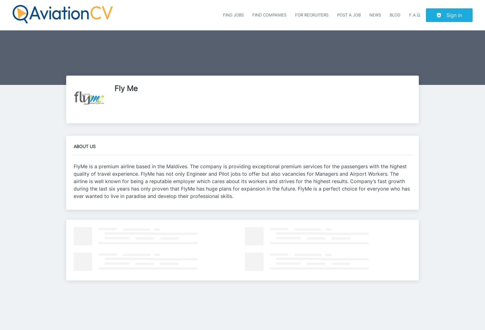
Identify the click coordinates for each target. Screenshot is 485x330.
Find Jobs (233, 15)
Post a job (349, 15)
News (375, 15)
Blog (395, 15)
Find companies (269, 15)
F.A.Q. (415, 15)
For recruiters (311, 15)
